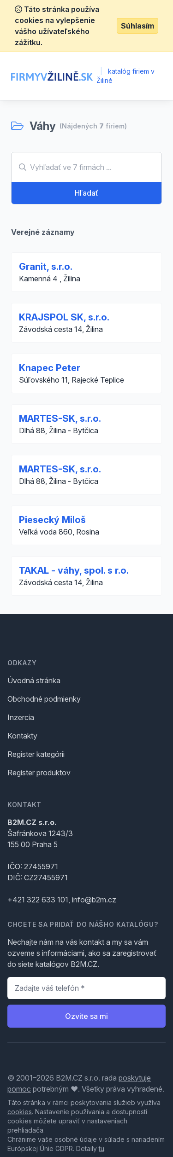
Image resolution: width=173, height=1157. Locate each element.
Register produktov (39, 772)
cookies (19, 1112)
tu (101, 1148)
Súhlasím (137, 25)
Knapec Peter (49, 367)
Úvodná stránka (33, 680)
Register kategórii (36, 754)
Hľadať (86, 193)
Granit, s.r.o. (45, 266)
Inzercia (20, 717)
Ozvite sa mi (86, 1016)
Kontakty (22, 735)
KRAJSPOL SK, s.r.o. (64, 317)
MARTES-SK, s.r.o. (60, 418)
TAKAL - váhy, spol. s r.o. (74, 570)
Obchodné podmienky (44, 699)
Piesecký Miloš (52, 519)
